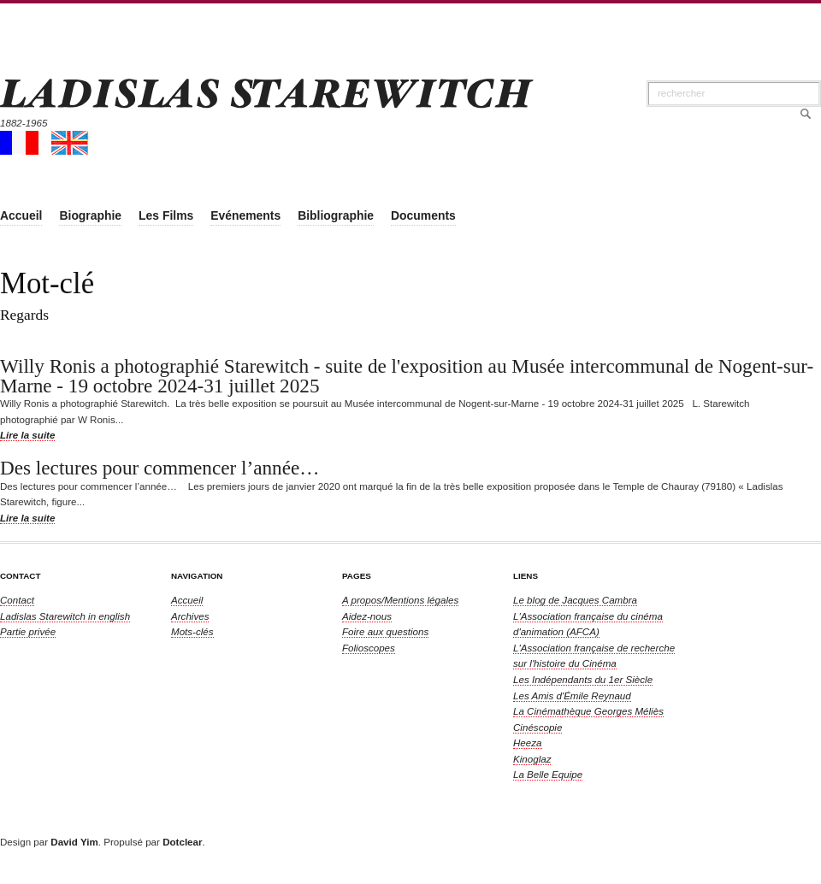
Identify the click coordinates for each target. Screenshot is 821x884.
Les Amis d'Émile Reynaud (572, 695)
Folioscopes (368, 647)
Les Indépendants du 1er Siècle (583, 679)
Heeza (527, 742)
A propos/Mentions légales (400, 599)
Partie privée (28, 631)
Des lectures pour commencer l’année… (159, 468)
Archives (190, 616)
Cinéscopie (537, 727)
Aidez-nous (367, 616)
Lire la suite (27, 434)
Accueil (187, 599)
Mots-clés (192, 631)
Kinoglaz (532, 758)
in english (65, 616)
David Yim (73, 841)
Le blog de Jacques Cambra (575, 599)
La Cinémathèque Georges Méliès (588, 710)
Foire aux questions (385, 631)
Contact (17, 599)
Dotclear (182, 841)
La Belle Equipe (547, 774)
